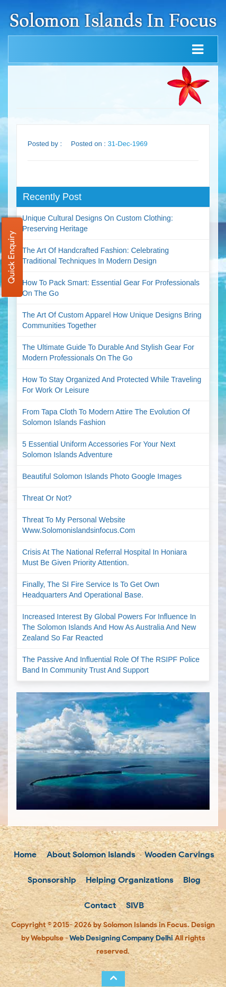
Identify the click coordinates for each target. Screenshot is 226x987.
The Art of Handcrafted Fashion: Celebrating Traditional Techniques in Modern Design (95, 255)
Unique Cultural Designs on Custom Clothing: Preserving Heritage (97, 223)
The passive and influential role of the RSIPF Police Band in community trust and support (111, 664)
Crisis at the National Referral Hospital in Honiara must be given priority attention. (104, 557)
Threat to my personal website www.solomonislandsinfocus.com (78, 525)
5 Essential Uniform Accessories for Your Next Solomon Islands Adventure (98, 449)
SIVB (134, 905)
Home (24, 854)
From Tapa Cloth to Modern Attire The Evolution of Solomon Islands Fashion (106, 417)
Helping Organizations (129, 880)
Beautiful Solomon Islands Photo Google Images (102, 476)
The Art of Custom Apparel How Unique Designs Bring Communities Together (112, 320)
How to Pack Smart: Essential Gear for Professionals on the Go (111, 287)
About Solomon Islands (89, 854)
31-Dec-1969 (128, 144)
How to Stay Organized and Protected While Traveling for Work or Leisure (111, 384)
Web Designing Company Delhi (121, 938)
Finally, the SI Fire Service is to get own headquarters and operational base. (90, 589)
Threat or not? (46, 498)
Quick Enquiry (11, 257)
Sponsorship (50, 880)
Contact (99, 905)
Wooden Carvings (178, 854)
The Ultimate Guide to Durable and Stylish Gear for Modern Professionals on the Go (108, 352)
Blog (191, 880)
